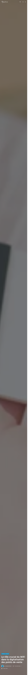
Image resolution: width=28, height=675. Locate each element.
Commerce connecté (5, 653)
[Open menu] (25, 1)
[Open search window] (23, 1)
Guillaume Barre (8, 666)
